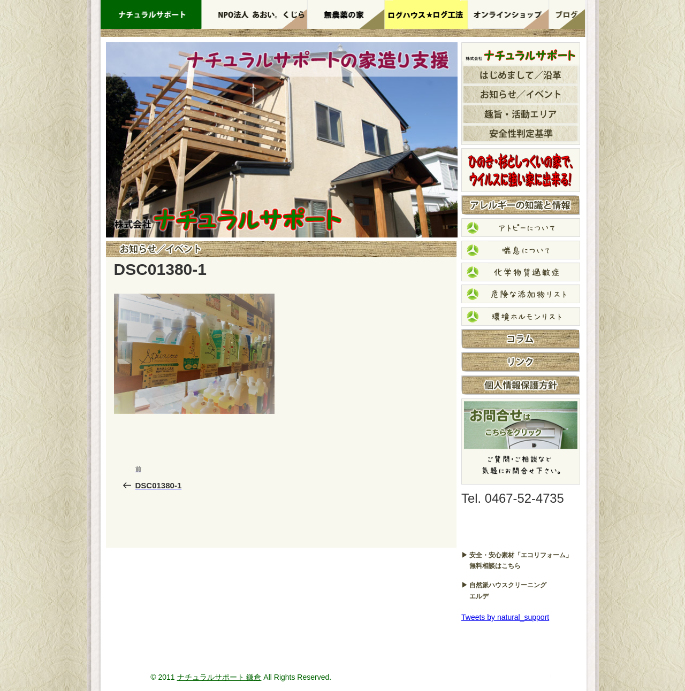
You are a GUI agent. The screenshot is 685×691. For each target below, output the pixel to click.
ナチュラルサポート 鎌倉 (219, 677)
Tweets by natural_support (505, 617)
